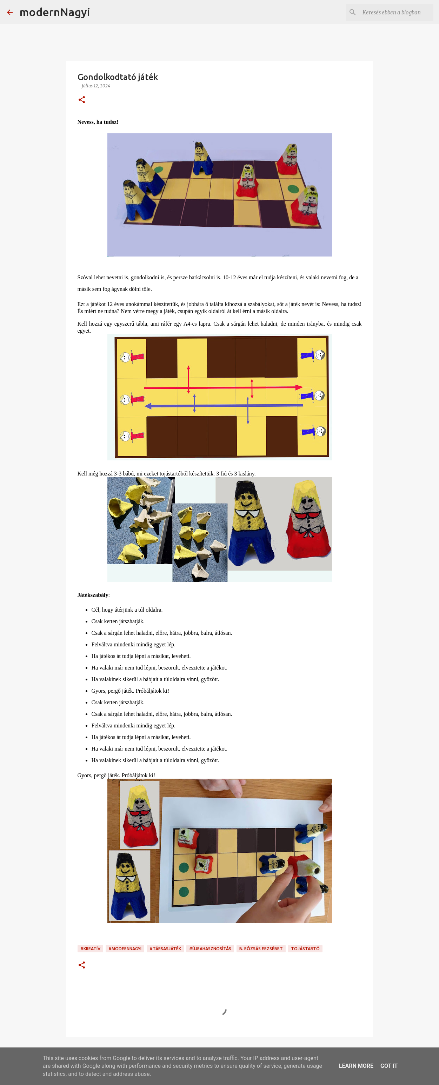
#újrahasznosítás (210, 948)
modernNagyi (55, 12)
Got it (389, 1066)
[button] (82, 100)
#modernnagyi (124, 948)
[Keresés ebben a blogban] (396, 12)
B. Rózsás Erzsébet (261, 948)
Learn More (356, 1066)
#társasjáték (165, 948)
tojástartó (305, 948)
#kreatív (90, 948)
